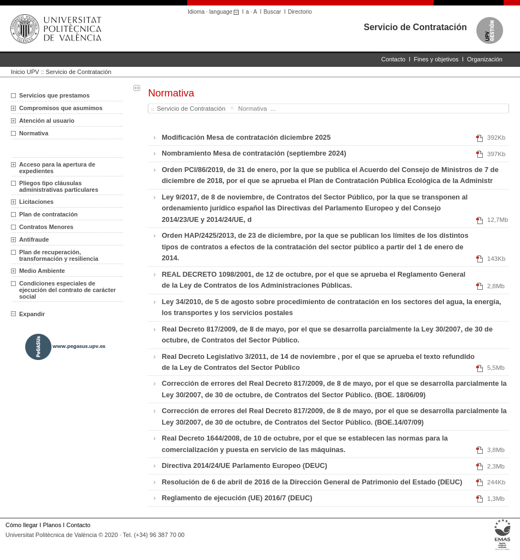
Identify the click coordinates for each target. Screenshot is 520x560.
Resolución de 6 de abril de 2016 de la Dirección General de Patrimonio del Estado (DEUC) (311, 482)
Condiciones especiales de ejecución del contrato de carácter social (67, 290)
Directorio (300, 12)
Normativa (33, 133)
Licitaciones (36, 201)
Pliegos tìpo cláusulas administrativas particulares (58, 186)
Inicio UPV (25, 71)
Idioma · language (215, 12)
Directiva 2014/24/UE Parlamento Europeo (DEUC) (244, 465)
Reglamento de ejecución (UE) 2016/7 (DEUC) (236, 498)
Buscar (272, 12)
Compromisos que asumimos (60, 108)
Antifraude (34, 239)
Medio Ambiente (42, 270)
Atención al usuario (46, 120)
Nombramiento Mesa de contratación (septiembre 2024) (253, 153)
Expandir (28, 314)
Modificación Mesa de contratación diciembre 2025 (246, 137)
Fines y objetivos (436, 59)
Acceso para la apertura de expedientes (57, 167)
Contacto (394, 59)
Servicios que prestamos (54, 95)
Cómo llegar (21, 525)
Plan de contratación (48, 214)
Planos (52, 525)
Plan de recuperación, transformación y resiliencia (58, 255)
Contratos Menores (46, 227)
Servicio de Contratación (415, 27)
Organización (484, 59)
